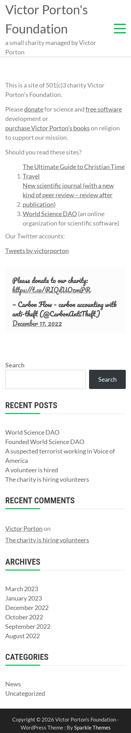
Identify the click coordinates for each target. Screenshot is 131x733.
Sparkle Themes (92, 727)
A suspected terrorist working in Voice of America (60, 455)
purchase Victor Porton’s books (47, 128)
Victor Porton (24, 528)
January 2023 (23, 598)
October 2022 (24, 617)
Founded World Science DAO (44, 441)
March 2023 (21, 589)
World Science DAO (50, 213)
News (13, 684)
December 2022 (27, 607)
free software (104, 109)
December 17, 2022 (37, 323)
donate (33, 109)
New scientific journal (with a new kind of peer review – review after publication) (68, 195)
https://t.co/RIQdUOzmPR (51, 290)
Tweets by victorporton (37, 250)
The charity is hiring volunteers (47, 479)
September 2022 (27, 626)
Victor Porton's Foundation (46, 19)
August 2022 (22, 636)
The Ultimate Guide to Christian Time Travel (74, 171)
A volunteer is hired (31, 470)
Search (14, 365)
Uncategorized (25, 693)
